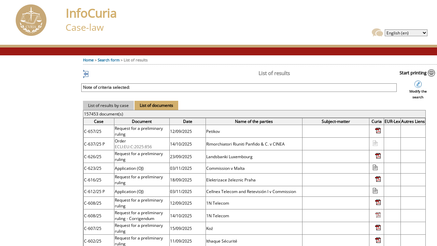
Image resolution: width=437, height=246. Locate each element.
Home (88, 60)
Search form (108, 60)
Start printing (412, 73)
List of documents (156, 105)
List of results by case (108, 105)
